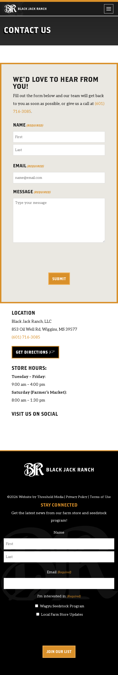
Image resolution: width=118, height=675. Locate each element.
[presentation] (48, 258)
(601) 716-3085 (26, 337)
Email (28, 166)
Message (31, 192)
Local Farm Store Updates (62, 614)
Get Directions (32, 352)
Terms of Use (100, 497)
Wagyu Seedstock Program (62, 606)
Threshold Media (50, 497)
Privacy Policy (76, 497)
